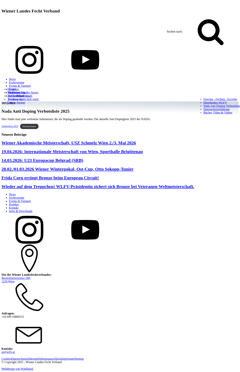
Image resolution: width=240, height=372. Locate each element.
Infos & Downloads (20, 211)
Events (11, 89)
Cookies (6, 358)
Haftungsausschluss (49, 358)
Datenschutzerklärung (216, 109)
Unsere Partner (16, 102)
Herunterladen (29, 126)
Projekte (14, 204)
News (12, 79)
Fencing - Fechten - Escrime (220, 99)
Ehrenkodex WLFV (215, 102)
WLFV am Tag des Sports (22, 92)
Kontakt (14, 207)
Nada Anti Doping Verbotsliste (221, 105)
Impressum (67, 358)
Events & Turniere (20, 85)
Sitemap (79, 358)
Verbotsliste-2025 (9, 126)
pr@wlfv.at (8, 352)
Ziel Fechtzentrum (18, 95)
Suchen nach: (175, 31)
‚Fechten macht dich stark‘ (23, 99)
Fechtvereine (16, 82)
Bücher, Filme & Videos (217, 112)
